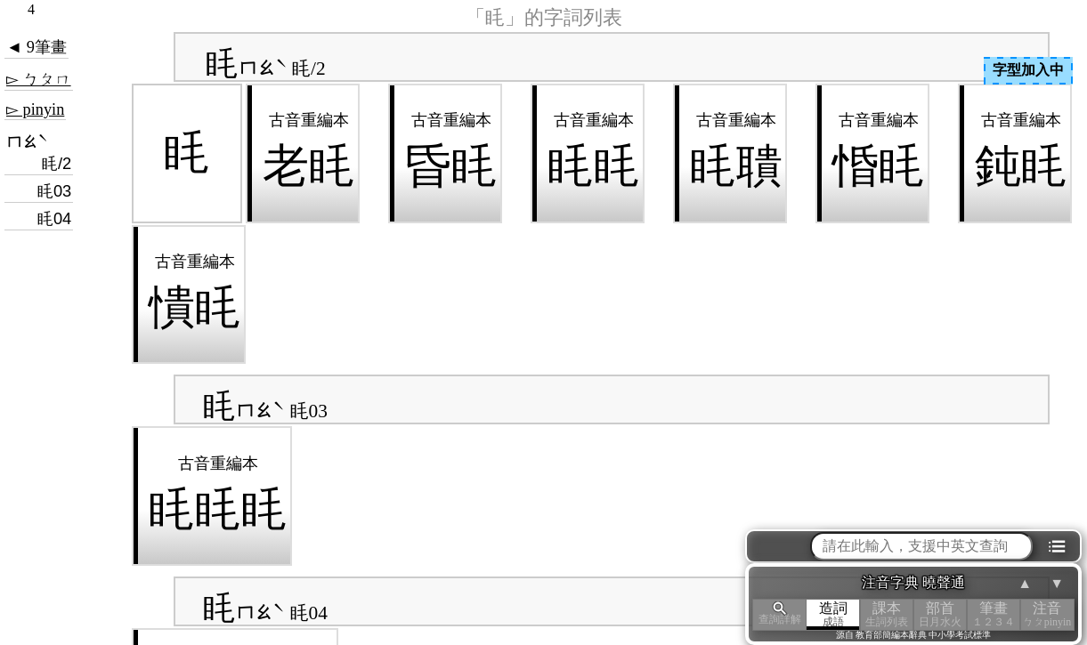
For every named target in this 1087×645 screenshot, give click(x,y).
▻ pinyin (35, 109)
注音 (1047, 614)
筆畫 (993, 614)
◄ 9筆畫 (36, 47)
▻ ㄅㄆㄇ (38, 79)
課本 (886, 614)
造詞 (833, 614)
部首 (940, 614)
